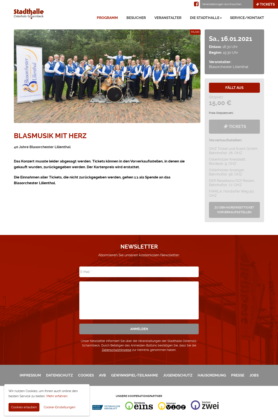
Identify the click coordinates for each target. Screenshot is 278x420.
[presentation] (139, 297)
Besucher (136, 18)
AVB (102, 375)
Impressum (30, 375)
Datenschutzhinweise (116, 350)
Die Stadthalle (204, 18)
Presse (237, 375)
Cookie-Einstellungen (59, 407)
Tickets (265, 4)
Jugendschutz (178, 375)
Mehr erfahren (57, 396)
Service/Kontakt (247, 18)
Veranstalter (167, 18)
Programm (107, 18)
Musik (195, 31)
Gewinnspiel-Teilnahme (134, 375)
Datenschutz (59, 375)
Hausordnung (212, 375)
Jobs (254, 375)
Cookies (86, 375)
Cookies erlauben (24, 407)
